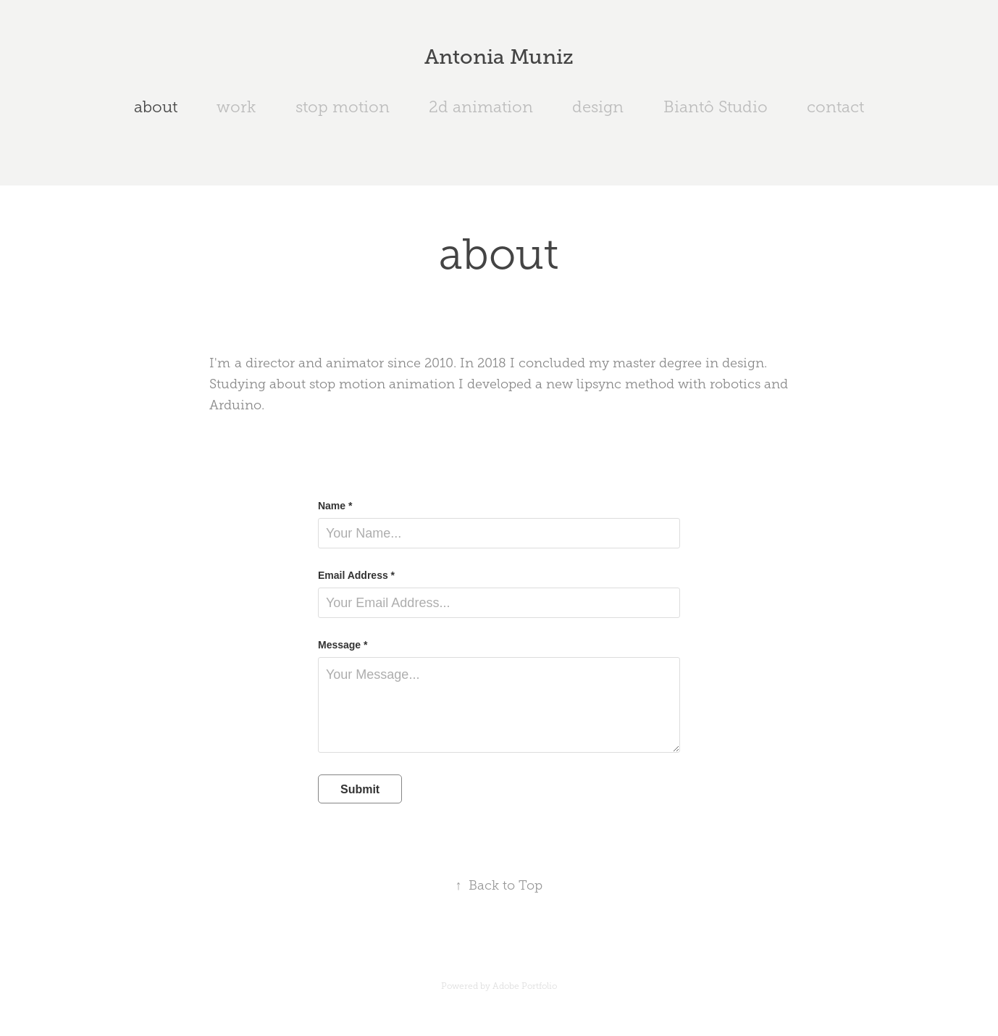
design (598, 107)
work (236, 107)
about (155, 107)
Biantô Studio (715, 107)
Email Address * (356, 575)
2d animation (481, 107)
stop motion (342, 107)
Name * (335, 506)
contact (835, 107)
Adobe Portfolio (524, 986)
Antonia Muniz (499, 57)
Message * (342, 645)
